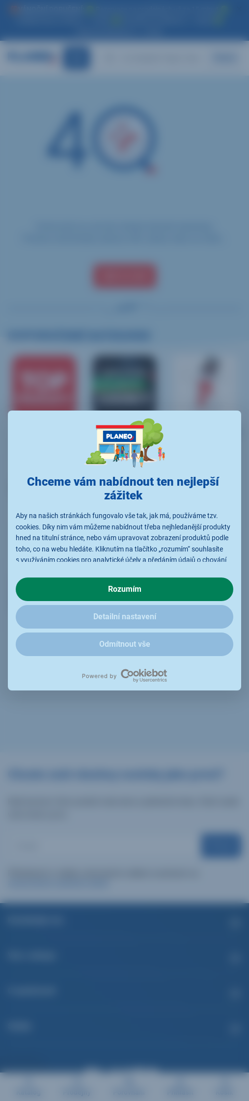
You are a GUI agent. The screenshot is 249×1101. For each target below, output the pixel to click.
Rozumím (124, 589)
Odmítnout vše (124, 644)
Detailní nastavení (124, 616)
